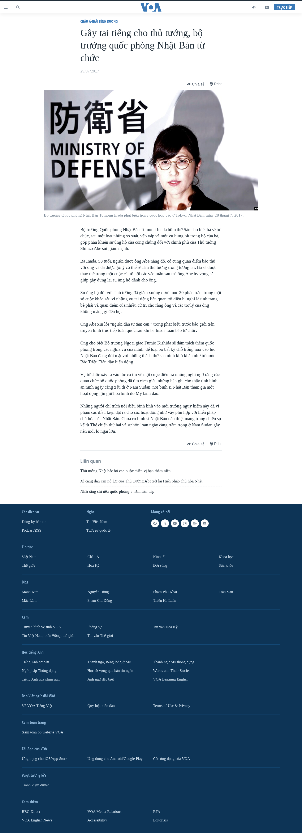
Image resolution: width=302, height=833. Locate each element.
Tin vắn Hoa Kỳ (165, 627)
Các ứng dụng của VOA (171, 758)
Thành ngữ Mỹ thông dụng (173, 662)
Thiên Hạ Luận (164, 600)
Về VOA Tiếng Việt (37, 705)
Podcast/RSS (31, 530)
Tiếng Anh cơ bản (35, 662)
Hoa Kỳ (93, 565)
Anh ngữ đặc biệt (100, 679)
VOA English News (37, 820)
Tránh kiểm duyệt (35, 785)
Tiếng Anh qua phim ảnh (41, 679)
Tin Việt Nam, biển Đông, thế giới (48, 635)
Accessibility (97, 820)
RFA (156, 811)
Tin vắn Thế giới (100, 635)
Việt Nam (29, 556)
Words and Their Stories (171, 670)
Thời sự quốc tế (98, 530)
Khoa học (226, 556)
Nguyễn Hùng (98, 592)
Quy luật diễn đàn (101, 705)
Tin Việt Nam (96, 521)
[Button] (195, 84)
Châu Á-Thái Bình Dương (99, 21)
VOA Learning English (170, 679)
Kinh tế (158, 556)
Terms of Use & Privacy (171, 705)
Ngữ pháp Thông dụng (39, 670)
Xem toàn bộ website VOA (42, 732)
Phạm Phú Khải (165, 592)
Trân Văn (226, 592)
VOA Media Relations (104, 811)
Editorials (160, 820)
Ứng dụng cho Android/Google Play (115, 758)
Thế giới (28, 565)
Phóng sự (94, 627)
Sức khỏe (226, 565)
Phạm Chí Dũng (99, 600)
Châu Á (93, 556)
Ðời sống (160, 565)
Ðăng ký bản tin (34, 521)
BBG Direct (31, 811)
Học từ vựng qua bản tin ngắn (110, 670)
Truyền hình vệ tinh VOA (41, 627)
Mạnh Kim (30, 592)
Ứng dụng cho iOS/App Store (44, 758)
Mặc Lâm (29, 600)
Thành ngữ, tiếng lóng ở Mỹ (109, 662)
